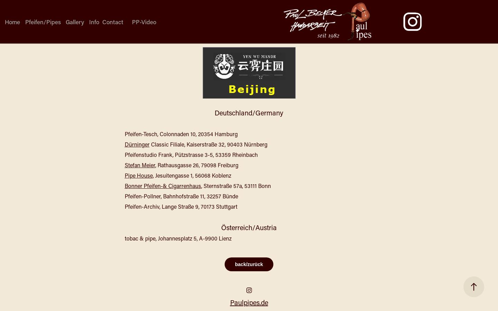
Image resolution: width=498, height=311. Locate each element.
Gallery (75, 22)
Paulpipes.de (249, 302)
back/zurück (249, 264)
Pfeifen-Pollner (143, 196)
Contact (112, 22)
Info (94, 22)
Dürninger (137, 144)
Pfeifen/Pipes (43, 22)
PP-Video (144, 22)
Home (12, 22)
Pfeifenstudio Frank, (149, 154)
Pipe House (139, 175)
